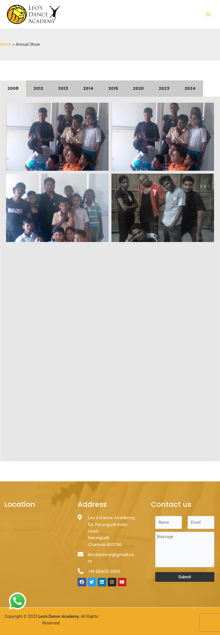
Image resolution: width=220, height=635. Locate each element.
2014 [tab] (88, 88)
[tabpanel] (110, 279)
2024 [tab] (190, 88)
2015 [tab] (113, 88)
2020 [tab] (138, 88)
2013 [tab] (63, 88)
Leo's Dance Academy (58, 616)
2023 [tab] (164, 88)
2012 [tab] (38, 88)
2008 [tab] (13, 88)
